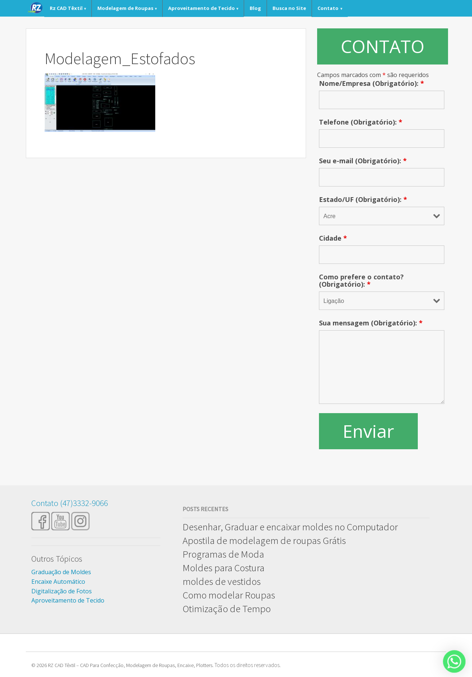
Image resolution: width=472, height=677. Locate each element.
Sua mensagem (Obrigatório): (371, 323)
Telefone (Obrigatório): (360, 122)
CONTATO (382, 46)
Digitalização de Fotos (61, 591)
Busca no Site (289, 8)
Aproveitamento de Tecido (201, 8)
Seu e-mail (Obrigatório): (363, 160)
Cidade (333, 238)
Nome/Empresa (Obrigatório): (371, 83)
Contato (328, 8)
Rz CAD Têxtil (66, 8)
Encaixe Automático (58, 581)
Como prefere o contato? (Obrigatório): (361, 280)
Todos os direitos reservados (247, 665)
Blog (255, 8)
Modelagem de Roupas (125, 8)
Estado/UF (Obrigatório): (363, 199)
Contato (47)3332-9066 (69, 503)
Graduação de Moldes (61, 572)
